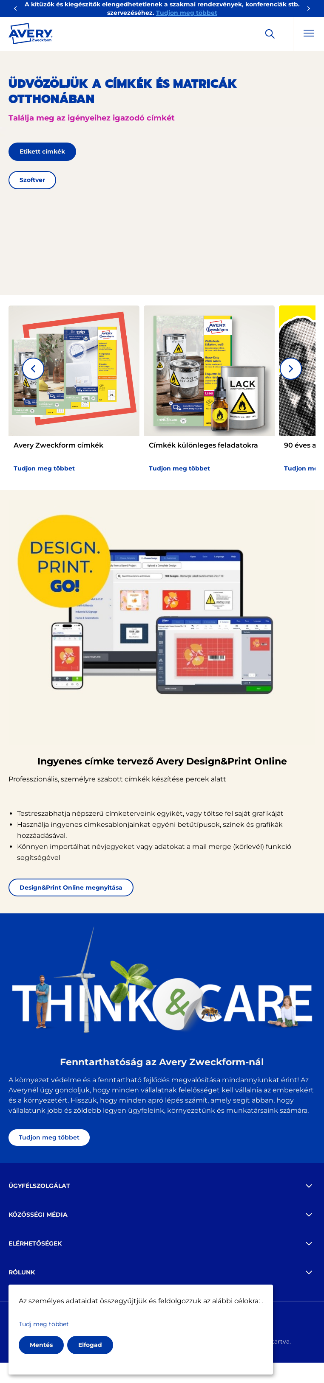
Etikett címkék (42, 151)
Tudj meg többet (44, 1324)
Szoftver (32, 180)
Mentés (41, 1345)
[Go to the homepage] (31, 35)
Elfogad (90, 1345)
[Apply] (270, 34)
